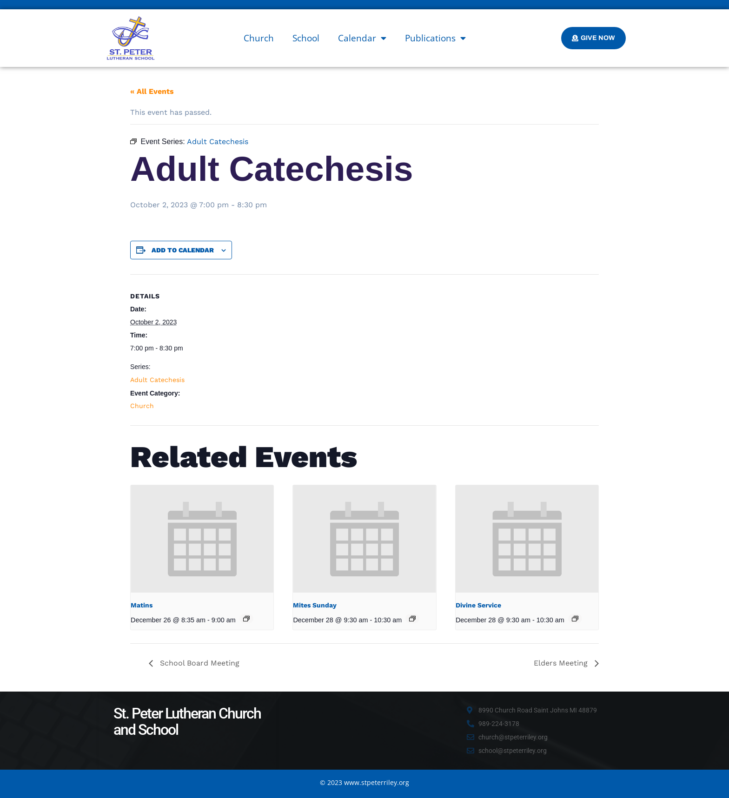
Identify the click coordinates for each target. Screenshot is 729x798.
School (305, 38)
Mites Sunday (315, 605)
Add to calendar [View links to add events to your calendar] (183, 250)
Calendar (362, 38)
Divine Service (478, 605)
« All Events (152, 91)
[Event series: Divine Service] (575, 618)
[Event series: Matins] (246, 618)
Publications (435, 38)
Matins (141, 605)
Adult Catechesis (157, 379)
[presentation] (202, 538)
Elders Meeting (562, 663)
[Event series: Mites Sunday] (412, 618)
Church (259, 38)
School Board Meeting (198, 663)
